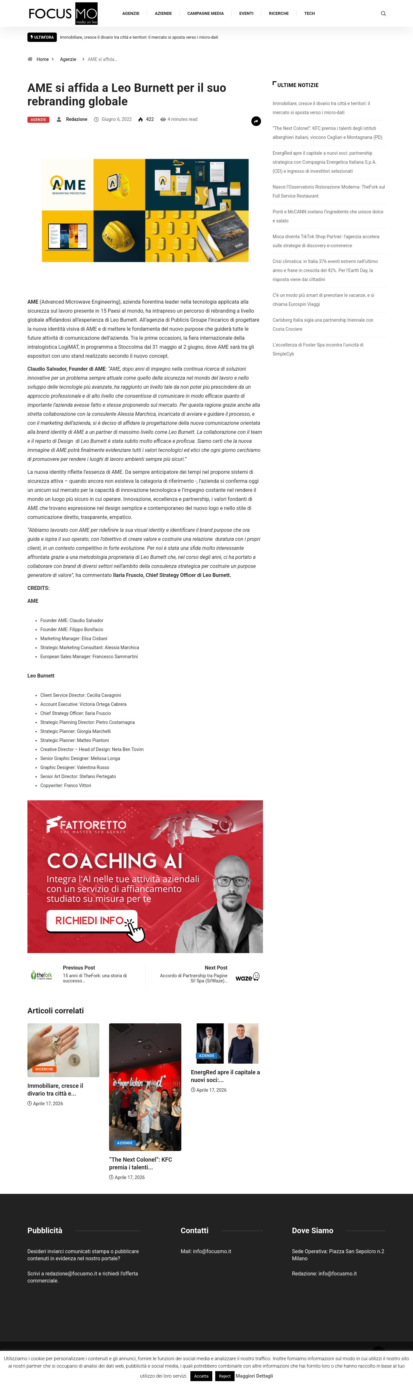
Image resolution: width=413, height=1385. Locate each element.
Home (42, 59)
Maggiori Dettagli (254, 1376)
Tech (309, 13)
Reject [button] (225, 1376)
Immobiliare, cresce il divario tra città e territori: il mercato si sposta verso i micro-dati (139, 37)
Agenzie (130, 13)
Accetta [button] (201, 1376)
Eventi (246, 13)
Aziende (163, 13)
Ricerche (279, 13)
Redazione (76, 119)
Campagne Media (205, 13)
